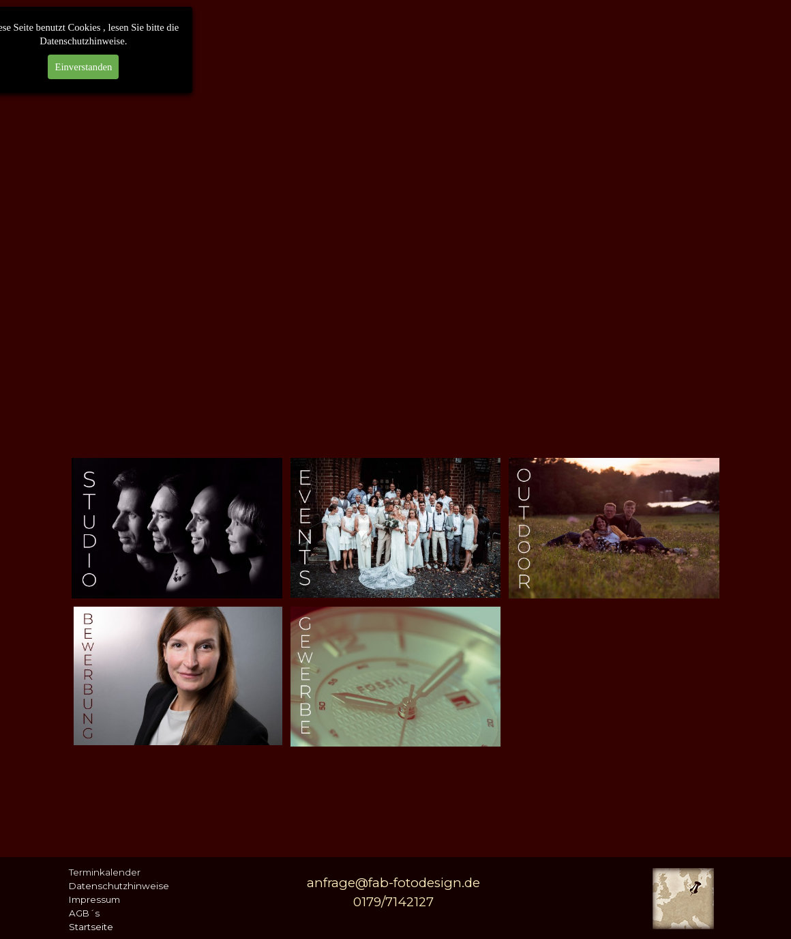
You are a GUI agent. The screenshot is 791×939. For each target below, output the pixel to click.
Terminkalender (104, 872)
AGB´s (84, 913)
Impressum (94, 899)
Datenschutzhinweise (119, 885)
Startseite (91, 926)
